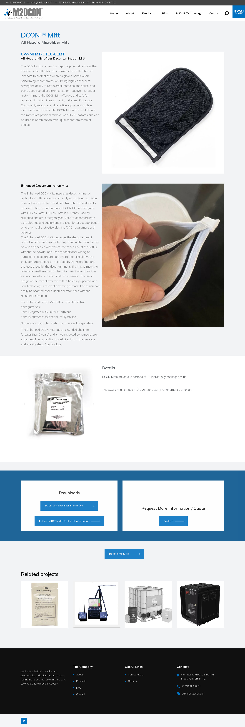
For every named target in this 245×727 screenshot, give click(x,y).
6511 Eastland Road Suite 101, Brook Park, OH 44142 (87, 2)
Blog (78, 687)
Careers (132, 681)
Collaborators (135, 674)
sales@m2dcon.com (41, 2)
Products (81, 681)
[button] (24, 404)
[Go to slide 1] (51, 440)
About (79, 674)
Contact (80, 694)
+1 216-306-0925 (15, 2)
